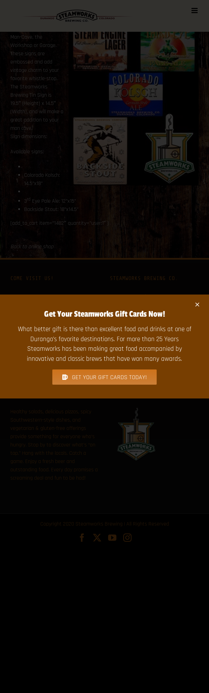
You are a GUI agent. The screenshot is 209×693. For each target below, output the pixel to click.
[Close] (197, 304)
